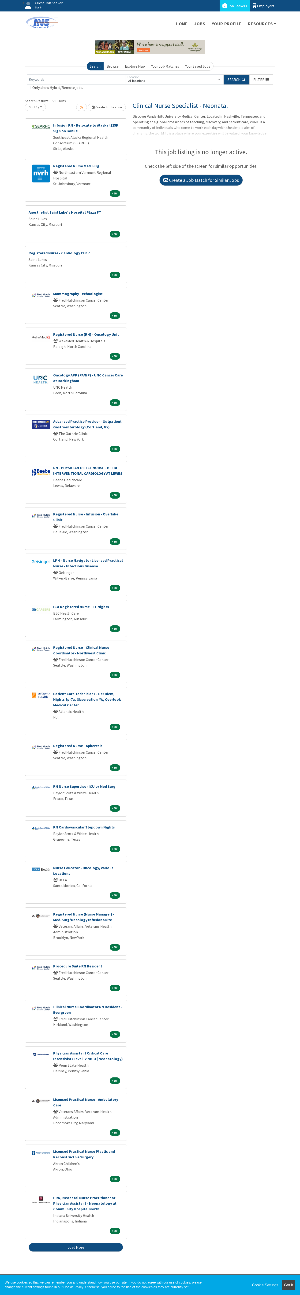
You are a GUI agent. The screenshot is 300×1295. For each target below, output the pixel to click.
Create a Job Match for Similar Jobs (201, 180)
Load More (76, 1247)
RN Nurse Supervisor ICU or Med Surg (84, 786)
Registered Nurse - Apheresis (77, 745)
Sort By (34, 107)
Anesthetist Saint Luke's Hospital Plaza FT (65, 212)
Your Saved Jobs (197, 66)
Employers (263, 6)
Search (95, 66)
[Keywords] (76, 79)
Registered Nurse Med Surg (76, 166)
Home (182, 23)
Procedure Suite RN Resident (77, 966)
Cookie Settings (265, 1285)
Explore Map (135, 66)
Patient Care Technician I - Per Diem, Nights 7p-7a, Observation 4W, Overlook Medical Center (87, 699)
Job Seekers (234, 6)
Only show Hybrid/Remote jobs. (57, 87)
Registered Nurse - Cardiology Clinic (59, 253)
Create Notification (107, 107)
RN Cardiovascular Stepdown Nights (84, 827)
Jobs (199, 23)
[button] (261, 79)
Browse (113, 66)
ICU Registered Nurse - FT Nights (81, 606)
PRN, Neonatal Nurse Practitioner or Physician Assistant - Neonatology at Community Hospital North (84, 1203)
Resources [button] (260, 23)
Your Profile (227, 23)
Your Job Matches (165, 66)
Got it (288, 1285)
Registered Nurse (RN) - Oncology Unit (86, 334)
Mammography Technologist (78, 293)
